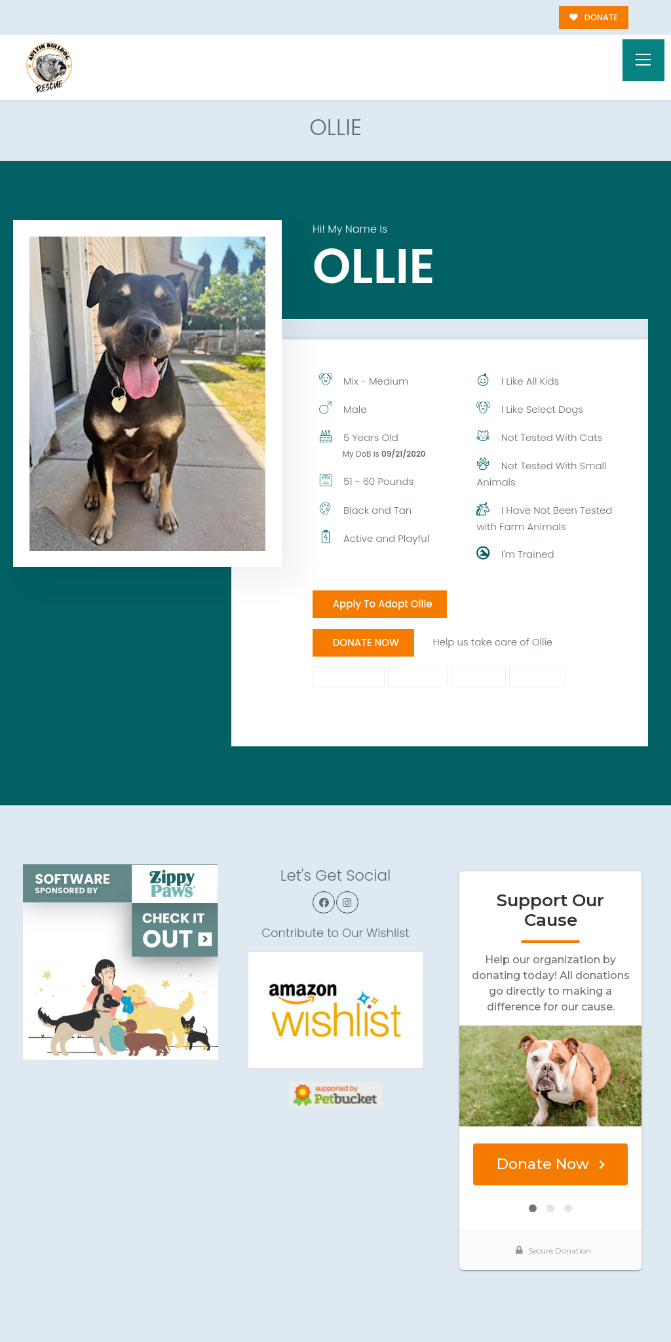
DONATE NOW (366, 642)
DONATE (593, 17)
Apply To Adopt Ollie (382, 604)
